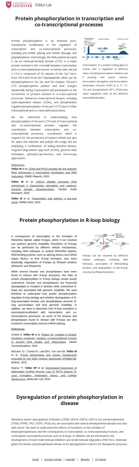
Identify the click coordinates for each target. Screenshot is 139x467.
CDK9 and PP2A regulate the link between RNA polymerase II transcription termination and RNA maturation (44, 172)
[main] (69, 21)
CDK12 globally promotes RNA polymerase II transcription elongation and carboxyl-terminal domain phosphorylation (44, 185)
